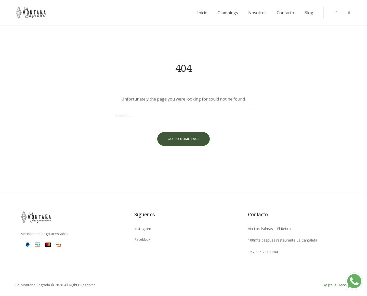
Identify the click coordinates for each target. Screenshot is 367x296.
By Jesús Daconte (337, 285)
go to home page (184, 139)
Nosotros (257, 13)
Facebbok (142, 239)
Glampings (228, 13)
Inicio (202, 13)
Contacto (285, 13)
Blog (308, 13)
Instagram (142, 228)
